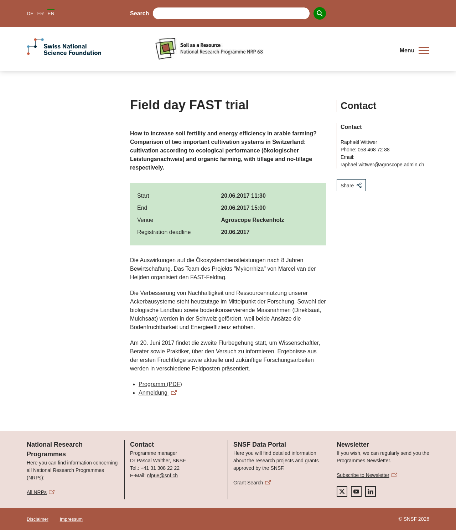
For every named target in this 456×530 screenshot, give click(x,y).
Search (139, 13)
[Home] (272, 48)
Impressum (71, 519)
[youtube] (356, 491)
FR (40, 13)
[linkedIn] (370, 491)
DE (30, 13)
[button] (414, 50)
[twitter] (342, 491)
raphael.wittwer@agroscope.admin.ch (382, 164)
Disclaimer (37, 519)
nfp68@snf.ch (162, 475)
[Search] (320, 13)
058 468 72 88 (374, 149)
